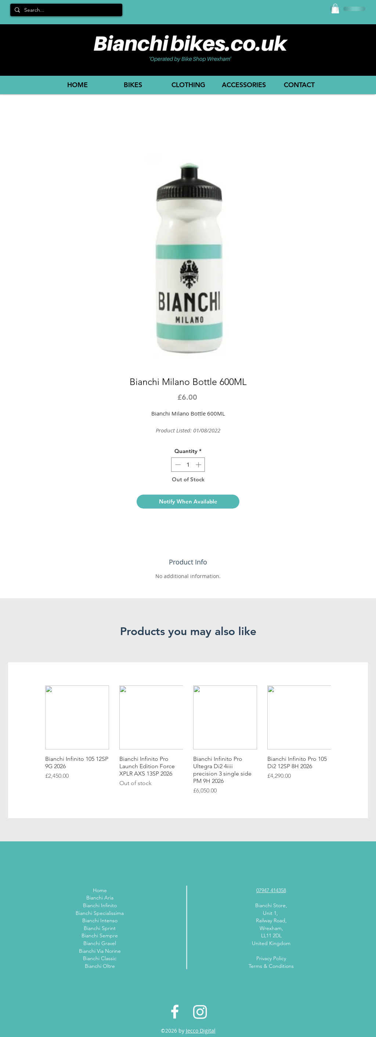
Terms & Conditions (271, 966)
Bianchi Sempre (100, 935)
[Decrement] (177, 464)
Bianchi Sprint (100, 928)
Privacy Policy (271, 958)
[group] (188, 740)
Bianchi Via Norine (100, 951)
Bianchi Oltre (100, 966)
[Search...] (65, 10)
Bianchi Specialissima (100, 913)
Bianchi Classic (99, 958)
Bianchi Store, (271, 905)
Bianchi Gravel (99, 943)
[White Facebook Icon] (175, 1011)
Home (100, 890)
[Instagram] (200, 1011)
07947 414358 (271, 890)
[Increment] (199, 464)
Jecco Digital (201, 1030)
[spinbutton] (188, 464)
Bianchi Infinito (100, 905)
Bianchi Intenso (100, 920)
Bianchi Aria (99, 897)
